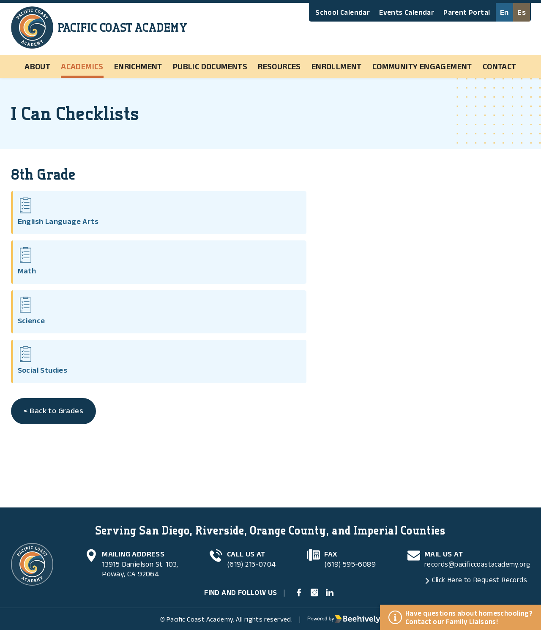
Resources (279, 66)
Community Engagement (422, 66)
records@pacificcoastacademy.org (474, 560)
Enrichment (138, 66)
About (37, 66)
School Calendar (342, 12)
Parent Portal (466, 12)
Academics (82, 66)
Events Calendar (406, 12)
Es (521, 12)
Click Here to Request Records (475, 576)
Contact (499, 66)
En (504, 12)
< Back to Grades (55, 278)
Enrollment (336, 66)
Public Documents (210, 66)
